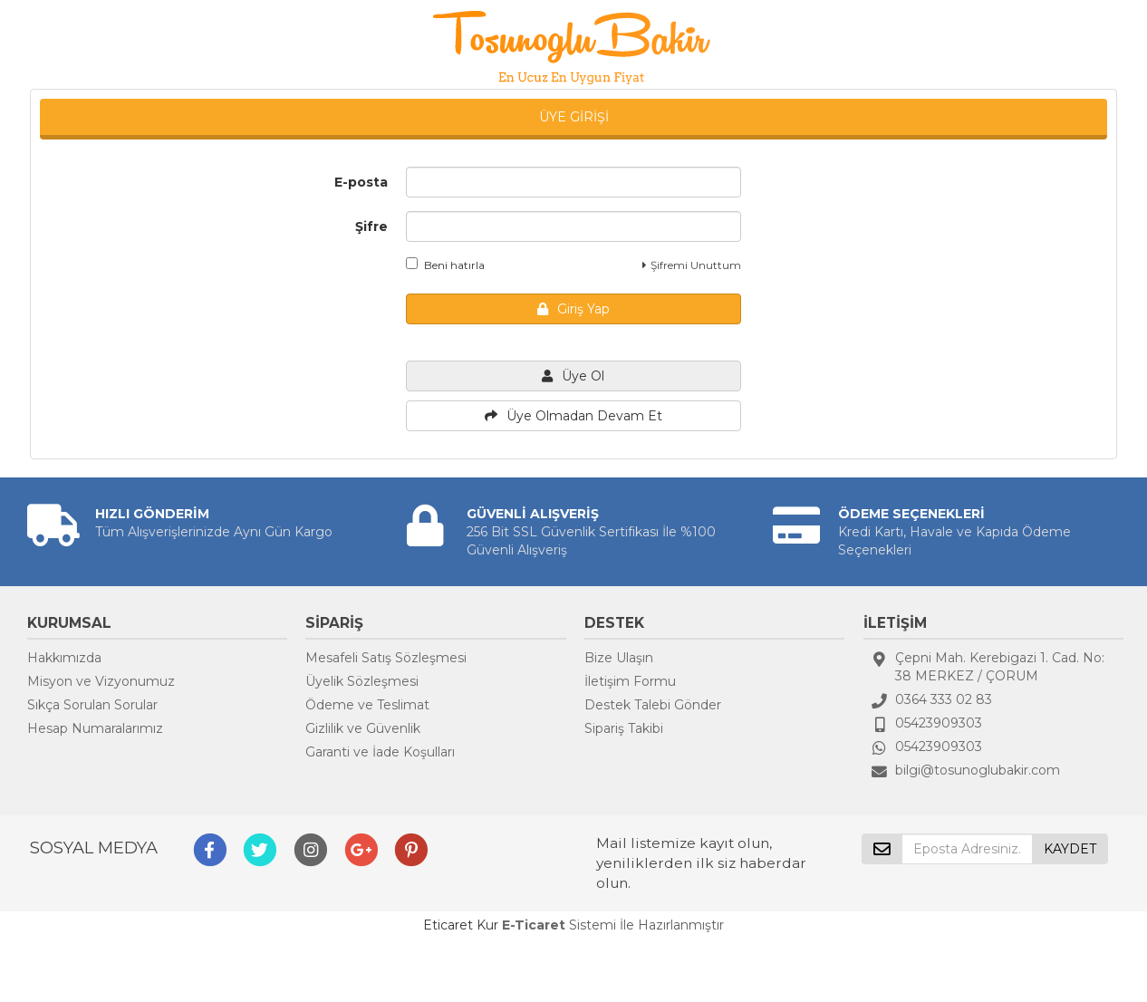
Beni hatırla (445, 264)
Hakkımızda (64, 658)
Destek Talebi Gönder (652, 705)
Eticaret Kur (460, 925)
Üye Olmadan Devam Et (573, 416)
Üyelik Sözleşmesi (362, 681)
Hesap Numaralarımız (95, 728)
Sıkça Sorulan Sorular (92, 705)
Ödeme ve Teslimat (367, 705)
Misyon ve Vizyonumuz (101, 681)
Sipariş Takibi (623, 728)
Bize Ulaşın (618, 658)
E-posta (361, 182)
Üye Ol (573, 376)
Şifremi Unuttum (691, 265)
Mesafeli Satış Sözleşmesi (386, 658)
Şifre (371, 226)
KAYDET (1070, 849)
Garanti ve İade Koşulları (380, 752)
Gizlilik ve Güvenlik (362, 728)
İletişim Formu (630, 681)
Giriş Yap (573, 309)
